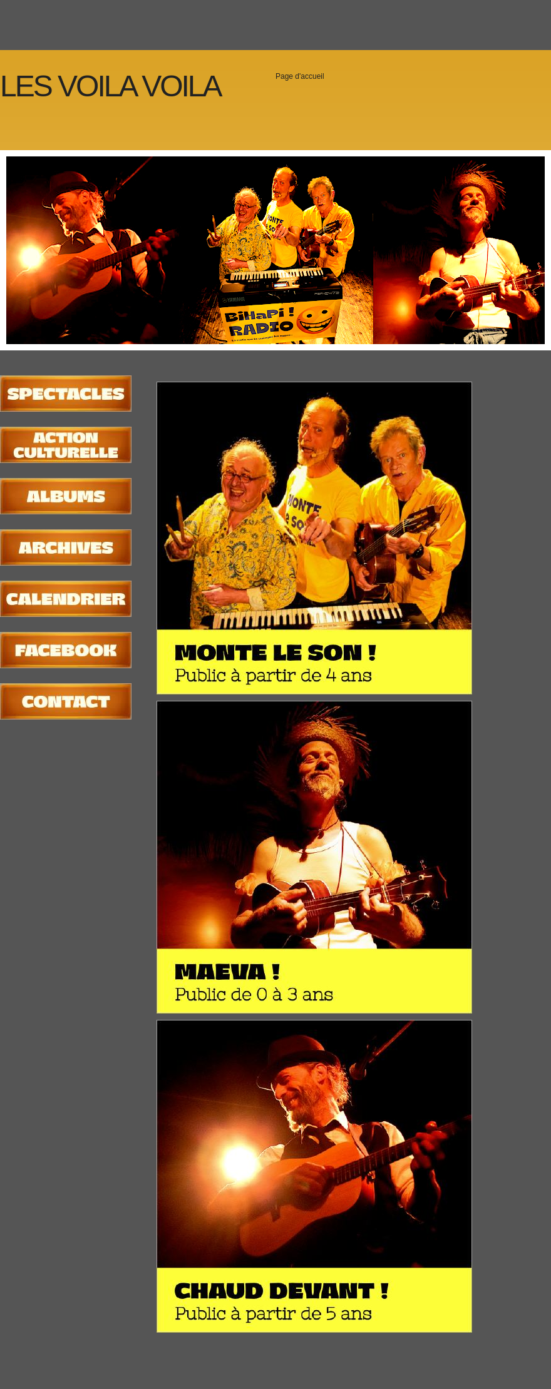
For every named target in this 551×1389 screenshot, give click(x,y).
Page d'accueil (300, 76)
